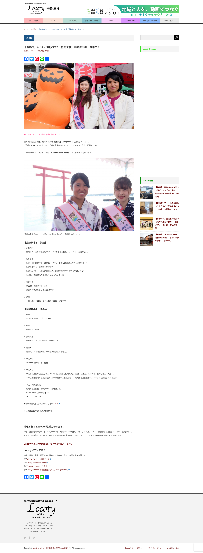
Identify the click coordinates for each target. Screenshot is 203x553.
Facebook (29, 537)
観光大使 (41, 51)
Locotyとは (129, 548)
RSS (34, 538)
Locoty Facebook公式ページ (39, 459)
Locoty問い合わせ (150, 21)
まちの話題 (72, 21)
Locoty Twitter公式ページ (38, 462)
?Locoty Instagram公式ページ (39, 466)
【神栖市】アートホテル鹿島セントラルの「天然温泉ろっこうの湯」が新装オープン (167, 206)
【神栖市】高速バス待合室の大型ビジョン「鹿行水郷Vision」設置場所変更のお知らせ (167, 192)
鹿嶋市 (47, 51)
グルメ (53, 21)
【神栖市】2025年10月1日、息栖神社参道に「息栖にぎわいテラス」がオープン (167, 237)
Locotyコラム (131, 21)
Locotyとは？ (169, 21)
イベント (33, 51)
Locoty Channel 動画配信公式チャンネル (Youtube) (48, 470)
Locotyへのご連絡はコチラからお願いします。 (49, 444)
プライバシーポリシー (155, 548)
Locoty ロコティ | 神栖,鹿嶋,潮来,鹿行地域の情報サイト (52, 548)
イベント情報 (33, 21)
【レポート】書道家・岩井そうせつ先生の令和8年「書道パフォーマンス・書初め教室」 (167, 223)
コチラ (56, 404)
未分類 (33, 29)
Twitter (25, 538)
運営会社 (140, 548)
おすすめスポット (92, 21)
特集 (111, 21)
